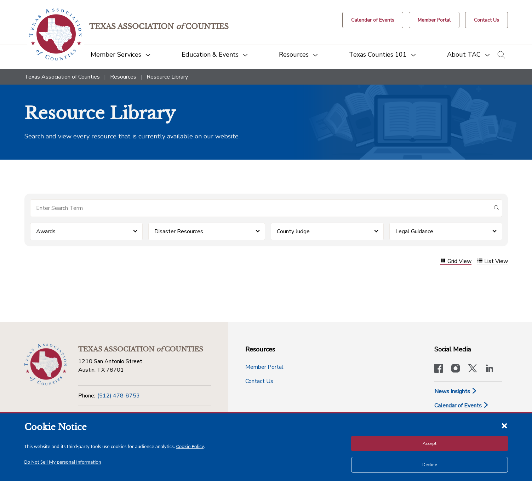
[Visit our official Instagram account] (455, 369)
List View (492, 261)
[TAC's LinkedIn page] (489, 369)
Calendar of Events (461, 406)
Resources (123, 77)
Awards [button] (46, 231)
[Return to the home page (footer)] (45, 364)
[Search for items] (260, 208)
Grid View (455, 261)
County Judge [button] (293, 231)
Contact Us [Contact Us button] (259, 381)
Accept (429, 443)
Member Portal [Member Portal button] (264, 367)
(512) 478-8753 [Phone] (118, 396)
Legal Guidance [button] (414, 231)
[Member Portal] (434, 20)
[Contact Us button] (486, 20)
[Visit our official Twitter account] (472, 369)
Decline (429, 465)
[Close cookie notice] (504, 425)
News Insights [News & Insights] (455, 391)
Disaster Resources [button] (178, 231)
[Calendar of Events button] (372, 20)
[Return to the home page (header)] (55, 34)
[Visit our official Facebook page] (438, 369)
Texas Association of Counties (62, 77)
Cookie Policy (190, 446)
